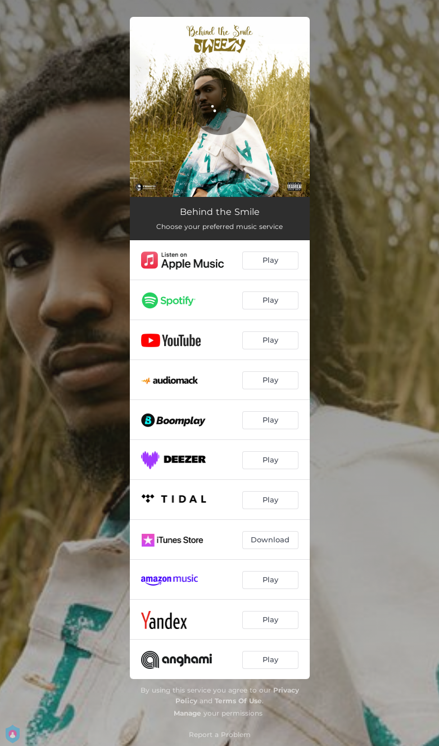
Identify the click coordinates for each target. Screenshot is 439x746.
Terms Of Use (238, 700)
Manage (187, 713)
